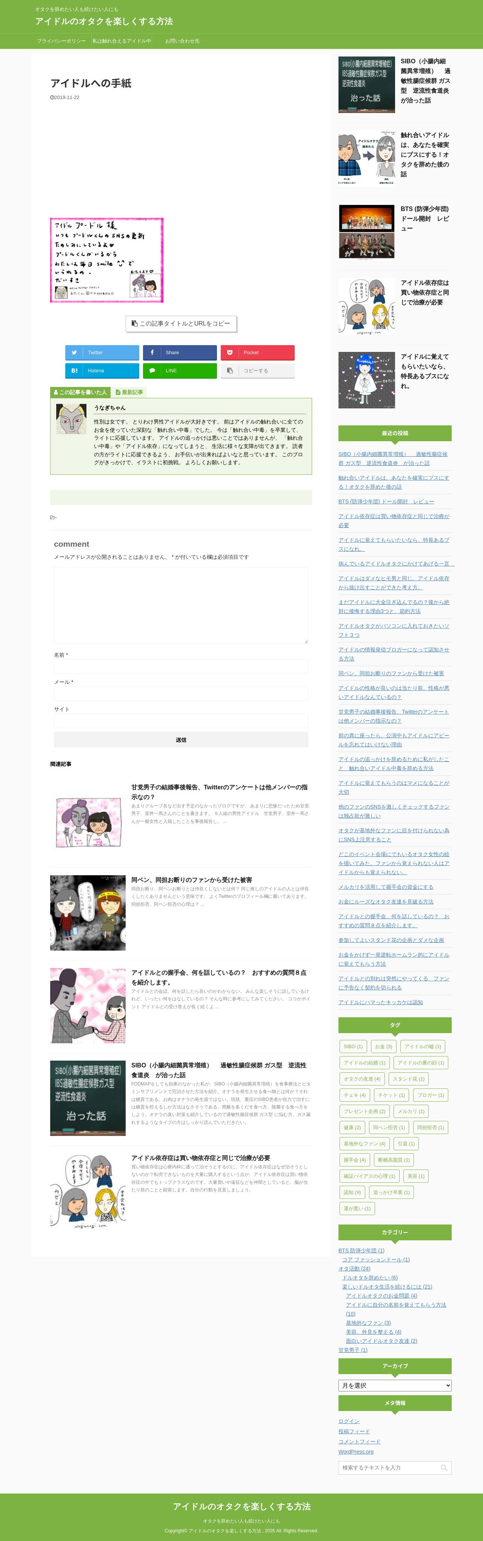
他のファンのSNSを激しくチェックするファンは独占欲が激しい (394, 811)
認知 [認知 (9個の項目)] (352, 1192)
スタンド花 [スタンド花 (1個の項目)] (409, 1079)
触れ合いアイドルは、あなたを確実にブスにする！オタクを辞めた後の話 (425, 154)
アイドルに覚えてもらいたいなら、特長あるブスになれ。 (393, 544)
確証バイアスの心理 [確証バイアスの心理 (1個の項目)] (369, 1176)
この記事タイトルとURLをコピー (181, 323)
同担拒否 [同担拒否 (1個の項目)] (431, 1127)
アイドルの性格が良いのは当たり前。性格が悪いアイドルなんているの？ (393, 692)
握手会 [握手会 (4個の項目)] (355, 1160)
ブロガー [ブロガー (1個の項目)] (431, 1095)
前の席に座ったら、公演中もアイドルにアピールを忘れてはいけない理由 (393, 740)
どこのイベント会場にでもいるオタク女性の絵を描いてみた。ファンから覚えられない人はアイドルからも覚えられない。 (393, 863)
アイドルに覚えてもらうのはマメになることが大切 (393, 787)
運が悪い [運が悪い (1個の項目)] (357, 1208)
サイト (62, 709)
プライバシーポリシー (61, 41)
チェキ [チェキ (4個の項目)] (355, 1095)
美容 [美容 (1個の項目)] (416, 1176)
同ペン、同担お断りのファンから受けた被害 (191, 880)
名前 (61, 655)
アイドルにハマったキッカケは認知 (380, 1002)
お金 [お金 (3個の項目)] (383, 1046)
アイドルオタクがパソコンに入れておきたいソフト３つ (393, 630)
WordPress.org (356, 1452)
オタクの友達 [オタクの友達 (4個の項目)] (362, 1079)
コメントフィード (359, 1442)
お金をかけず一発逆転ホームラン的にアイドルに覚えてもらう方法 (393, 959)
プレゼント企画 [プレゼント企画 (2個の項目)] (365, 1111)
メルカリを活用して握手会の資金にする (386, 887)
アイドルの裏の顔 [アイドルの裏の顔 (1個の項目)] (421, 1063)
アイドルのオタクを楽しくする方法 (104, 21)
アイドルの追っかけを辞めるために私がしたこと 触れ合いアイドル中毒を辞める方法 (393, 763)
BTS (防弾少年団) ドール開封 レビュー (425, 219)
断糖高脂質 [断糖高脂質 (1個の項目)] (394, 1160)
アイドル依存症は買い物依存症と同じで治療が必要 (200, 1158)
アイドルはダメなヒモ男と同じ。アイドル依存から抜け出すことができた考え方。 (393, 582)
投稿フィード (354, 1431)
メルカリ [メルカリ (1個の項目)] (411, 1111)
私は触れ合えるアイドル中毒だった (121, 43)
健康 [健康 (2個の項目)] (352, 1127)
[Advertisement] (181, 157)
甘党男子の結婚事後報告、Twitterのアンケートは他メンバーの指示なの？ (393, 716)
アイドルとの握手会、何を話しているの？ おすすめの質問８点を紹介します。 (393, 920)
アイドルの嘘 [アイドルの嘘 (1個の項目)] (423, 1046)
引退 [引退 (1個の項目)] (406, 1144)
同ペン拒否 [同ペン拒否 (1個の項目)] (389, 1127)
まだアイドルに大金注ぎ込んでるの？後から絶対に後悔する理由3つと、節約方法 (393, 606)
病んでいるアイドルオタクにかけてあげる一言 (395, 564)
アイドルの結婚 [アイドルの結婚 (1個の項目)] (365, 1063)
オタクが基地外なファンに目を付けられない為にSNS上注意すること (393, 834)
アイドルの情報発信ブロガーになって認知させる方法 (393, 654)
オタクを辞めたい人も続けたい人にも (241, 1521)
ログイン (349, 1421)
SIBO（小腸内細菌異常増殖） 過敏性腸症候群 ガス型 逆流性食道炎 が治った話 (428, 81)
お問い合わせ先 (182, 41)
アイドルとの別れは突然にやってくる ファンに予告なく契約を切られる (393, 983)
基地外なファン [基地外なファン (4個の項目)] (365, 1144)
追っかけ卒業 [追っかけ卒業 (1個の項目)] (391, 1192)
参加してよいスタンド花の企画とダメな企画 (391, 940)
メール (63, 682)
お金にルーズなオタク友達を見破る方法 (386, 902)
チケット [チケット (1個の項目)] (391, 1095)
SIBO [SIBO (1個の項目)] (353, 1046)
